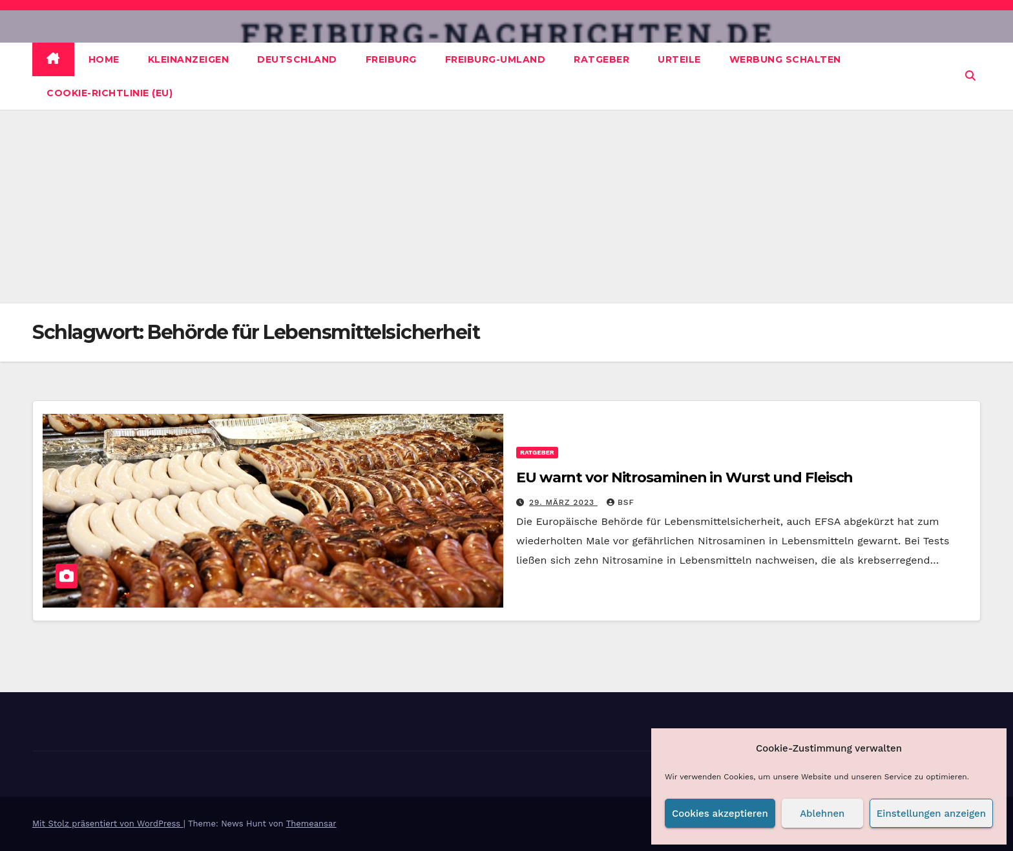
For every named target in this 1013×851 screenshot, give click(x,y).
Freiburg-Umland (495, 59)
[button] (970, 76)
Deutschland (297, 59)
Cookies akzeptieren (720, 813)
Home (104, 59)
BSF (620, 502)
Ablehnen (822, 813)
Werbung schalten (785, 59)
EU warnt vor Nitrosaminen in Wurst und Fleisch (684, 477)
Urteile (679, 59)
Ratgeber (601, 59)
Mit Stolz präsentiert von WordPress (107, 823)
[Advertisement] (506, 206)
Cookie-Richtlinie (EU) (109, 93)
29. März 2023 (563, 502)
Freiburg (391, 59)
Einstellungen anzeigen (931, 813)
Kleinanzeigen (188, 59)
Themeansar (311, 823)
